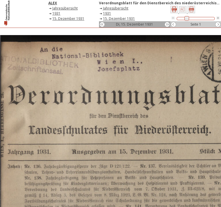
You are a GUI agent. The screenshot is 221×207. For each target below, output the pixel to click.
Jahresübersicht (65, 8)
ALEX (52, 3)
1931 (56, 13)
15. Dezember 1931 (68, 18)
